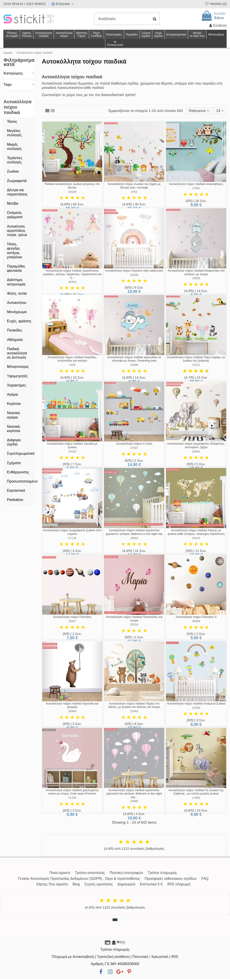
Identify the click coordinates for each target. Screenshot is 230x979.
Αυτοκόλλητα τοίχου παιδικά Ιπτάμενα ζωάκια (196, 703)
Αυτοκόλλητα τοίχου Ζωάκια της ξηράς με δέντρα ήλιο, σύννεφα (134, 185)
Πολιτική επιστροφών (126, 873)
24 (219, 111)
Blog (76, 884)
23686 (134, 801)
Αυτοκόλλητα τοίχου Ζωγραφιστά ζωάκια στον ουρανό (72, 532)
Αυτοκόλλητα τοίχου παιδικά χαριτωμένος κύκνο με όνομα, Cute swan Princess (72, 791)
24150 (196, 707)
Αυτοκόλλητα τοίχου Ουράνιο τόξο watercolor (134, 270)
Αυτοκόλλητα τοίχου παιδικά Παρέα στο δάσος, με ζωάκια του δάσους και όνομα (134, 705)
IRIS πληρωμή (178, 884)
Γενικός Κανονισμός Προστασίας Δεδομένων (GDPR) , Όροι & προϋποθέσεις (79, 878)
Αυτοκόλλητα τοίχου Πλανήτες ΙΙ (196, 617)
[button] (158, 34)
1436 (72, 365)
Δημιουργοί (126, 884)
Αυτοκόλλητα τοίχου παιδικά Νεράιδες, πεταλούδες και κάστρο (72, 359)
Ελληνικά (63, 4)
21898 (134, 365)
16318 (72, 281)
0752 (134, 191)
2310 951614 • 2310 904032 (24, 4)
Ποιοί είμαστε (59, 873)
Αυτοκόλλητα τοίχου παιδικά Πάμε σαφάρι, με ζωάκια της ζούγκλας (196, 359)
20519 (134, 624)
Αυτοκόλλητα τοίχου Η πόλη (134, 443)
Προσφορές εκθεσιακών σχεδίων (171, 878)
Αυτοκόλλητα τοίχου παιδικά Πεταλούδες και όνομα (134, 618)
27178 (72, 538)
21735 (72, 797)
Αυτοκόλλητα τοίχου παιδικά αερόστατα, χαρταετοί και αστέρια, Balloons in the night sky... (134, 793)
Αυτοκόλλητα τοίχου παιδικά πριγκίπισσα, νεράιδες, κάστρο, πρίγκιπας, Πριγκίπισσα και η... (72, 274)
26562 (196, 451)
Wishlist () (216, 4)
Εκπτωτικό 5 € (151, 884)
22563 (134, 711)
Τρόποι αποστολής (90, 873)
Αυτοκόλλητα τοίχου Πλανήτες (72, 617)
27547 (134, 448)
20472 (196, 538)
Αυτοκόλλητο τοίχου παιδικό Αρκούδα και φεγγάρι (72, 705)
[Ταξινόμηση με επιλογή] (199, 110)
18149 (72, 191)
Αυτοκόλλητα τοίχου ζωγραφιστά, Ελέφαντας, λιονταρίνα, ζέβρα (196, 445)
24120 (72, 451)
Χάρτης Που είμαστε (52, 884)
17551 (196, 188)
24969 (72, 711)
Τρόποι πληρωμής (162, 873)
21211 (196, 365)
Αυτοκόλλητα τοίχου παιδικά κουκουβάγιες (196, 184)
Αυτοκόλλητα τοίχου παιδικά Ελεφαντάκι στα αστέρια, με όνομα (196, 272)
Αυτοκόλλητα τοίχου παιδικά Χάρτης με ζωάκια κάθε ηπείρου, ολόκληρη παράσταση (196, 532)
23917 (72, 621)
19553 (134, 538)
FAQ (204, 878)
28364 (196, 621)
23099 (196, 278)
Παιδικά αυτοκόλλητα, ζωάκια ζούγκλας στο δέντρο (72, 185)
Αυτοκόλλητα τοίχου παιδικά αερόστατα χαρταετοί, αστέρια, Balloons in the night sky (134, 532)
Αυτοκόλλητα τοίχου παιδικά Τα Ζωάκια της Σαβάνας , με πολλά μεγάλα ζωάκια (196, 791)
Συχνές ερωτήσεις (98, 884)
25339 (134, 275)
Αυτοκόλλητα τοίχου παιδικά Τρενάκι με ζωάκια (72, 445)
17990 (196, 797)
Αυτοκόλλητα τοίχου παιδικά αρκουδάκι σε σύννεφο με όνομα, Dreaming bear (134, 359)
